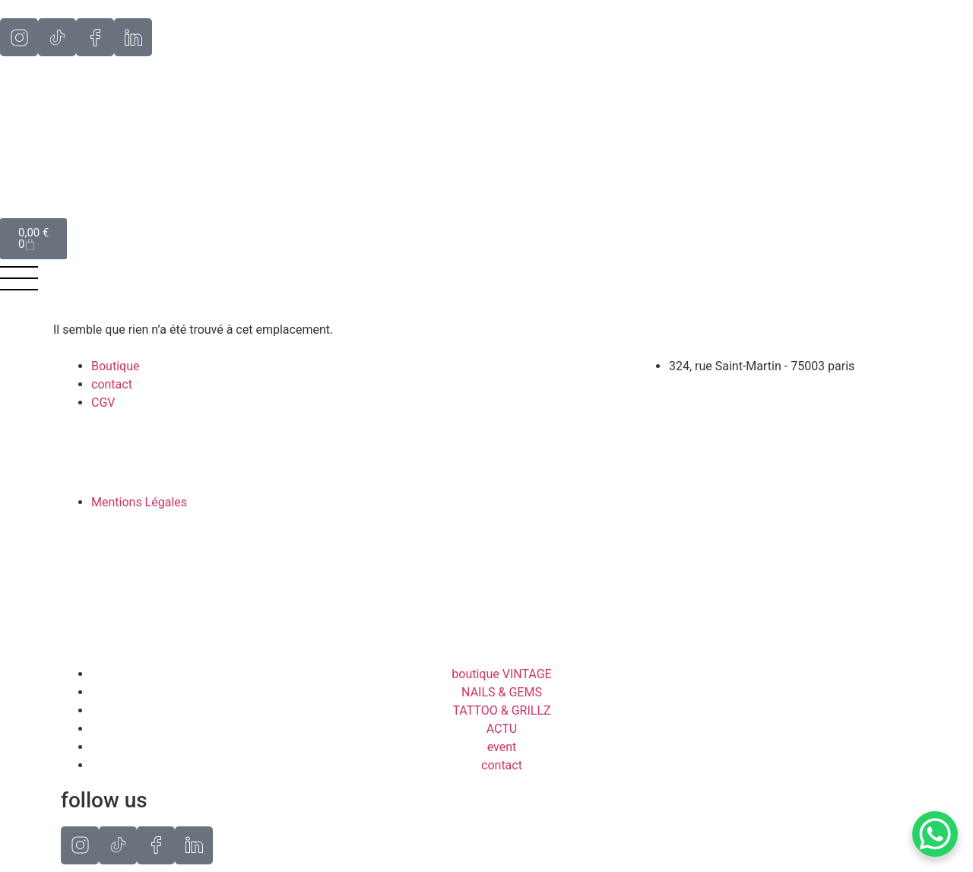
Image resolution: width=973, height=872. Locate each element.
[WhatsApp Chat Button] (935, 834)
